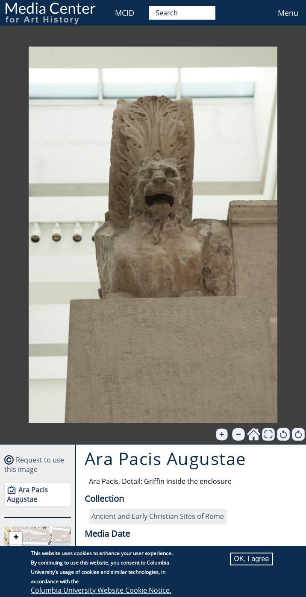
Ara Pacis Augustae (27, 494)
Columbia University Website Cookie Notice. (101, 590)
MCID (124, 13)
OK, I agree (251, 558)
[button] (15, 538)
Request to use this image (34, 464)
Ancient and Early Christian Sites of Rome (157, 516)
